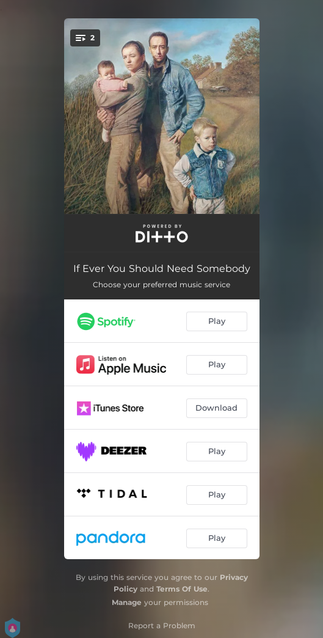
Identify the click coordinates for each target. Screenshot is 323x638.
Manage (127, 602)
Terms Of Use (182, 588)
